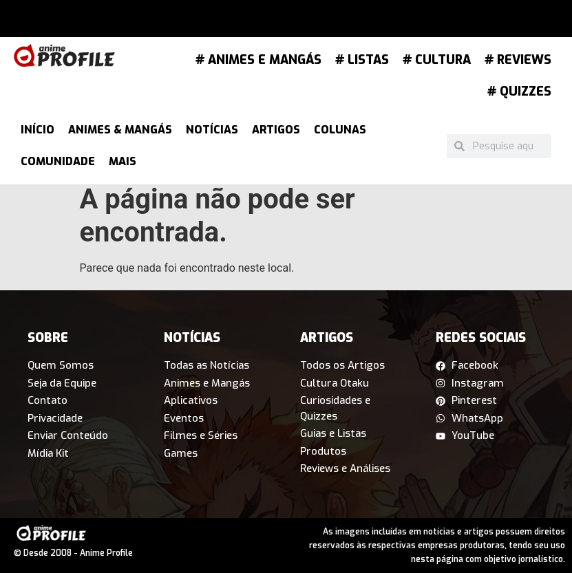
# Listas (362, 60)
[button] (150, 22)
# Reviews (518, 60)
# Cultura (437, 60)
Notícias (212, 129)
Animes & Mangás (120, 129)
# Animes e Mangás (258, 60)
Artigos (276, 129)
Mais (122, 161)
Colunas (340, 129)
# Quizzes (519, 91)
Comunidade (58, 161)
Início (37, 129)
